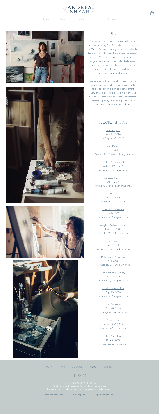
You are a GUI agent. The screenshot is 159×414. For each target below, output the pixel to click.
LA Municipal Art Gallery (113, 256)
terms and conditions (54, 394)
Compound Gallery (113, 177)
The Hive (113, 193)
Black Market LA (113, 304)
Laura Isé (75, 385)
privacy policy (79, 394)
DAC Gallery (113, 241)
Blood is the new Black (113, 288)
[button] (152, 13)
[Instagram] (84, 376)
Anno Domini (113, 320)
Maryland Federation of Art (113, 225)
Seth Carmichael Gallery (113, 272)
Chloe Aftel (85, 385)
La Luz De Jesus (113, 130)
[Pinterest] (79, 376)
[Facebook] (74, 376)
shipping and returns (104, 394)
